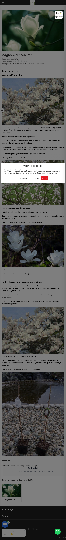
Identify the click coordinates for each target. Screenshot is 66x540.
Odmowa (35, 178)
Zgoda (44, 178)
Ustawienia (24, 178)
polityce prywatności (50, 174)
